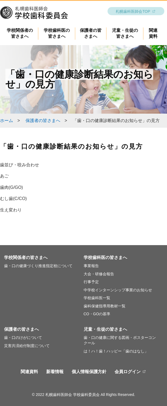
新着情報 (55, 371)
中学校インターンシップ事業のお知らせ (118, 290)
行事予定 (91, 282)
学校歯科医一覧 (97, 298)
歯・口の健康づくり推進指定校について (38, 266)
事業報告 (91, 266)
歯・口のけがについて (23, 337)
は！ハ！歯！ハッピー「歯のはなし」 (116, 351)
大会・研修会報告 (99, 274)
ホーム (6, 120)
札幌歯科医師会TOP (133, 11)
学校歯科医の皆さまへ (105, 257)
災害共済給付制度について (27, 345)
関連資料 (29, 371)
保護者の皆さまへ (43, 120)
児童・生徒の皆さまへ (105, 329)
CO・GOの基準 (97, 314)
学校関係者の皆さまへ (26, 257)
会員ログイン (128, 371)
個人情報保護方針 (89, 371)
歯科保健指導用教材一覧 (104, 306)
